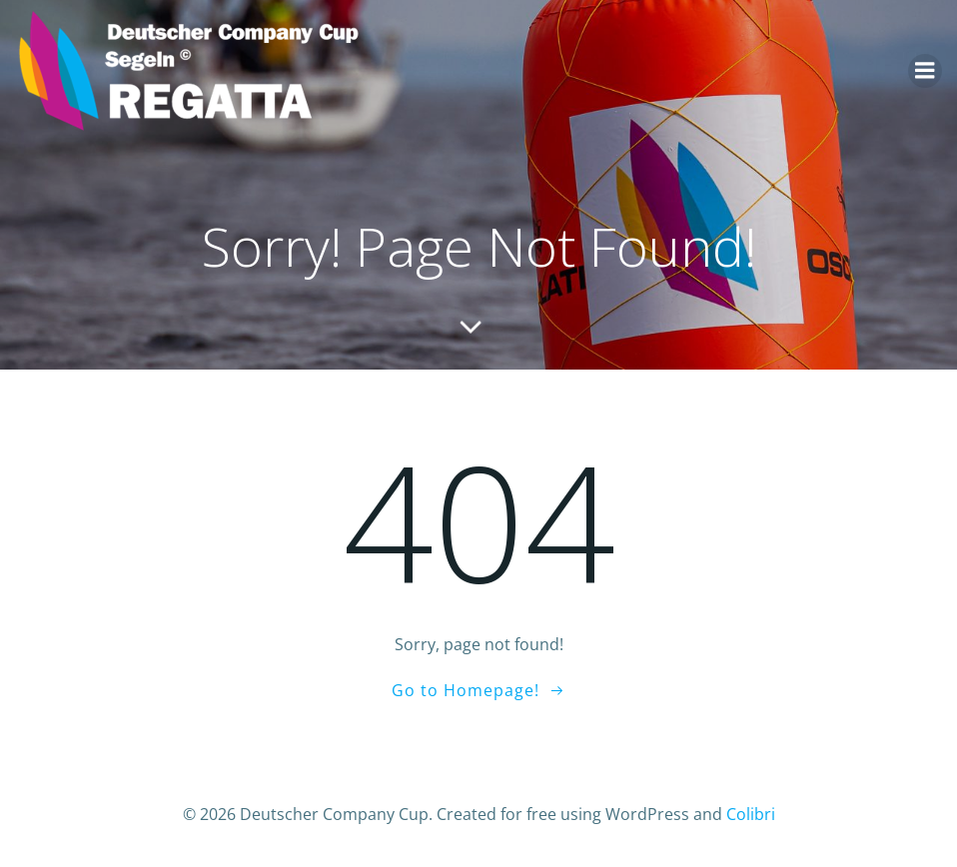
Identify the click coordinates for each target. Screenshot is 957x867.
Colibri (750, 814)
